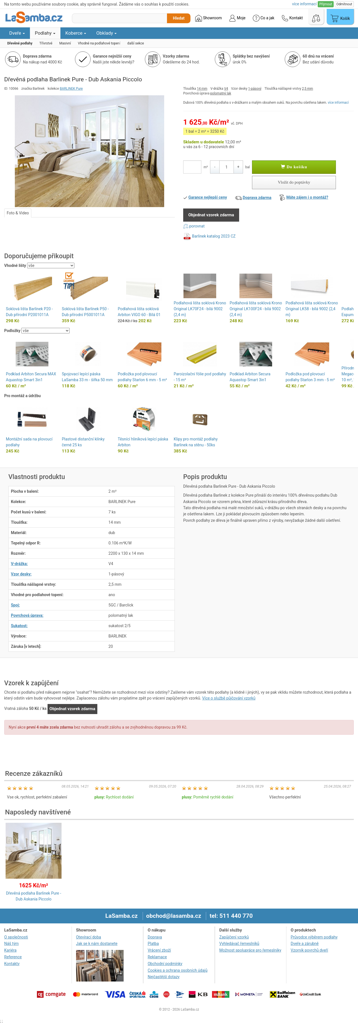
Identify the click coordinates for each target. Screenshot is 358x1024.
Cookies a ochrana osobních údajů (178, 970)
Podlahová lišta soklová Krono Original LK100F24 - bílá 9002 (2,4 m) (256, 309)
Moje (237, 18)
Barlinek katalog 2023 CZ (213, 236)
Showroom (208, 18)
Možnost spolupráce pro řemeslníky (250, 950)
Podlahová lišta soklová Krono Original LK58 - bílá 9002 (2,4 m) (312, 309)
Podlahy (45, 33)
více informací (338, 103)
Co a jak (263, 18)
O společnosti (16, 937)
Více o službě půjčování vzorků (228, 698)
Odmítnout (344, 4)
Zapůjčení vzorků (234, 937)
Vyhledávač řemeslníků (239, 943)
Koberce (75, 33)
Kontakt (292, 18)
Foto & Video (18, 213)
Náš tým (11, 943)
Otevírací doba (88, 937)
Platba (153, 943)
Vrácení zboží (159, 950)
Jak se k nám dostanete (96, 943)
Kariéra (10, 950)
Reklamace (157, 957)
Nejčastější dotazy (164, 977)
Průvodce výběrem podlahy (314, 937)
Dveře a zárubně (305, 943)
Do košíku (294, 167)
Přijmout (325, 4)
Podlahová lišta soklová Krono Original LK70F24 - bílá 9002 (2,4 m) (200, 309)
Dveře (17, 33)
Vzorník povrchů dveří (309, 950)
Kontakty (12, 963)
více (304, 4)
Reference (13, 957)
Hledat (178, 18)
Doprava (155, 937)
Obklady (106, 33)
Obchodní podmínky (165, 963)
